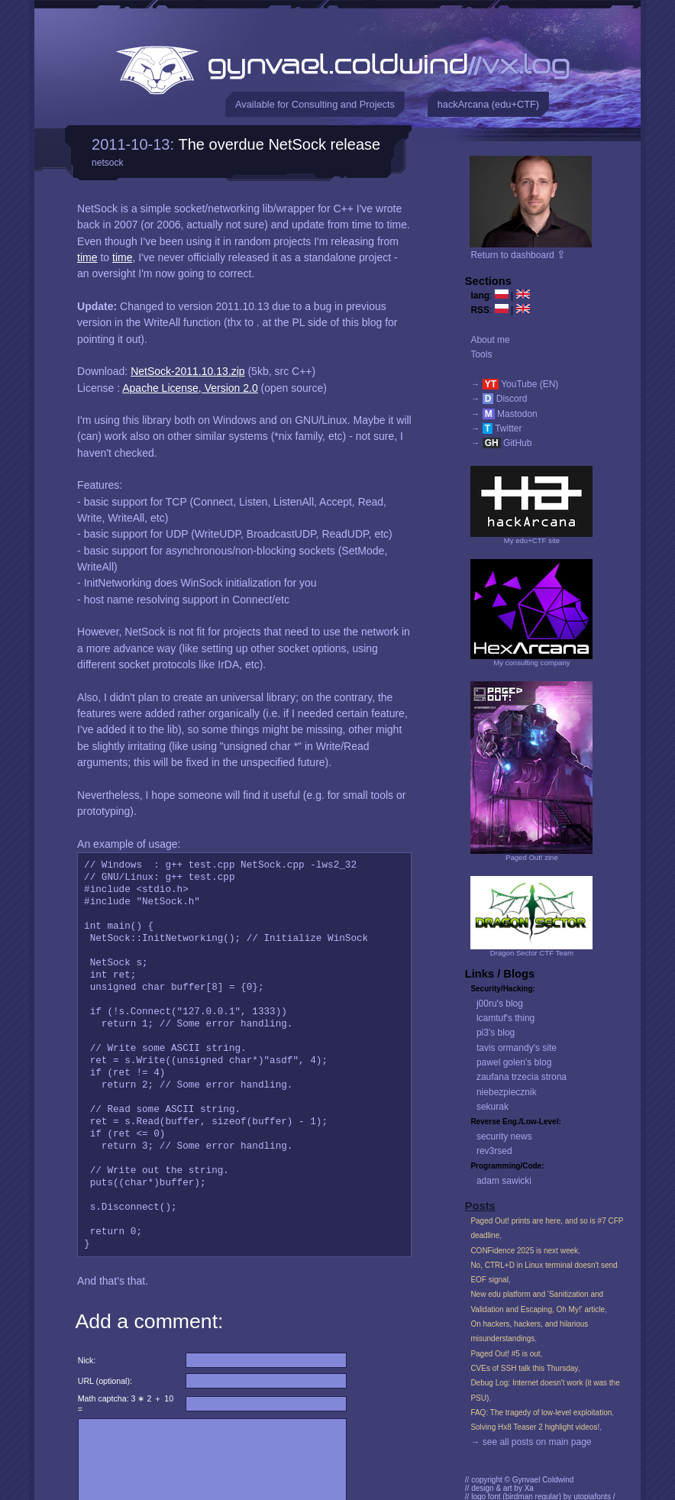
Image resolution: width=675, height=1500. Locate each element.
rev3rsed (494, 1151)
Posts (480, 1206)
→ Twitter (496, 428)
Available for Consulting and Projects (315, 104)
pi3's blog (495, 1032)
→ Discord (498, 398)
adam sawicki (503, 1180)
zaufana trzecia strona (521, 1077)
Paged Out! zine (531, 857)
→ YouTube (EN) (514, 384)
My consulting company (531, 662)
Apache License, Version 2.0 (189, 388)
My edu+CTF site (532, 540)
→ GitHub (500, 443)
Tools (481, 354)
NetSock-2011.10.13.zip (187, 371)
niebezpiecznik (506, 1092)
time (87, 257)
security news (504, 1136)
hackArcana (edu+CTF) (488, 104)
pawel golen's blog (513, 1062)
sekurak (492, 1106)
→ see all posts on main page (530, 1442)
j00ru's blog (499, 1003)
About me (489, 340)
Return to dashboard (518, 255)
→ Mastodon (503, 414)
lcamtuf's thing (505, 1018)
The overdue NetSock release (280, 144)
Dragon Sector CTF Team (531, 953)
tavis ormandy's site (516, 1048)
